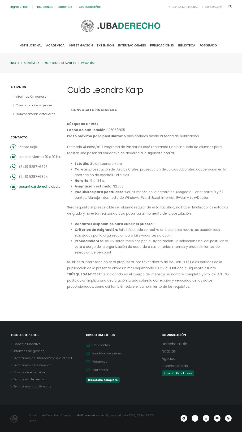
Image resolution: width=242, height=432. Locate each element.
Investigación (81, 45)
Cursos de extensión (29, 372)
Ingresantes (19, 7)
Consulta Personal (183, 7)
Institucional (30, 45)
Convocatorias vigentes (34, 105)
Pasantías (90, 63)
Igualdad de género (108, 353)
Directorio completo (103, 380)
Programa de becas (29, 379)
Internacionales (132, 45)
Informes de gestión (28, 351)
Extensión (105, 45)
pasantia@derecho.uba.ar (40, 186)
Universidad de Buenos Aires (79, 415)
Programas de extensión (32, 365)
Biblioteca (186, 45)
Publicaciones (162, 45)
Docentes (65, 7)
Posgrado (208, 45)
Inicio (14, 63)
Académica (55, 45)
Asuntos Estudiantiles (61, 63)
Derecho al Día (174, 343)
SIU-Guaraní (212, 7)
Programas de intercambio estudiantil (42, 358)
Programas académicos (32, 386)
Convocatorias (175, 365)
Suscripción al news (178, 373)
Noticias (169, 351)
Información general (31, 97)
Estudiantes (45, 7)
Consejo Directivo (27, 344)
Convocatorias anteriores (35, 114)
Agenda (169, 358)
